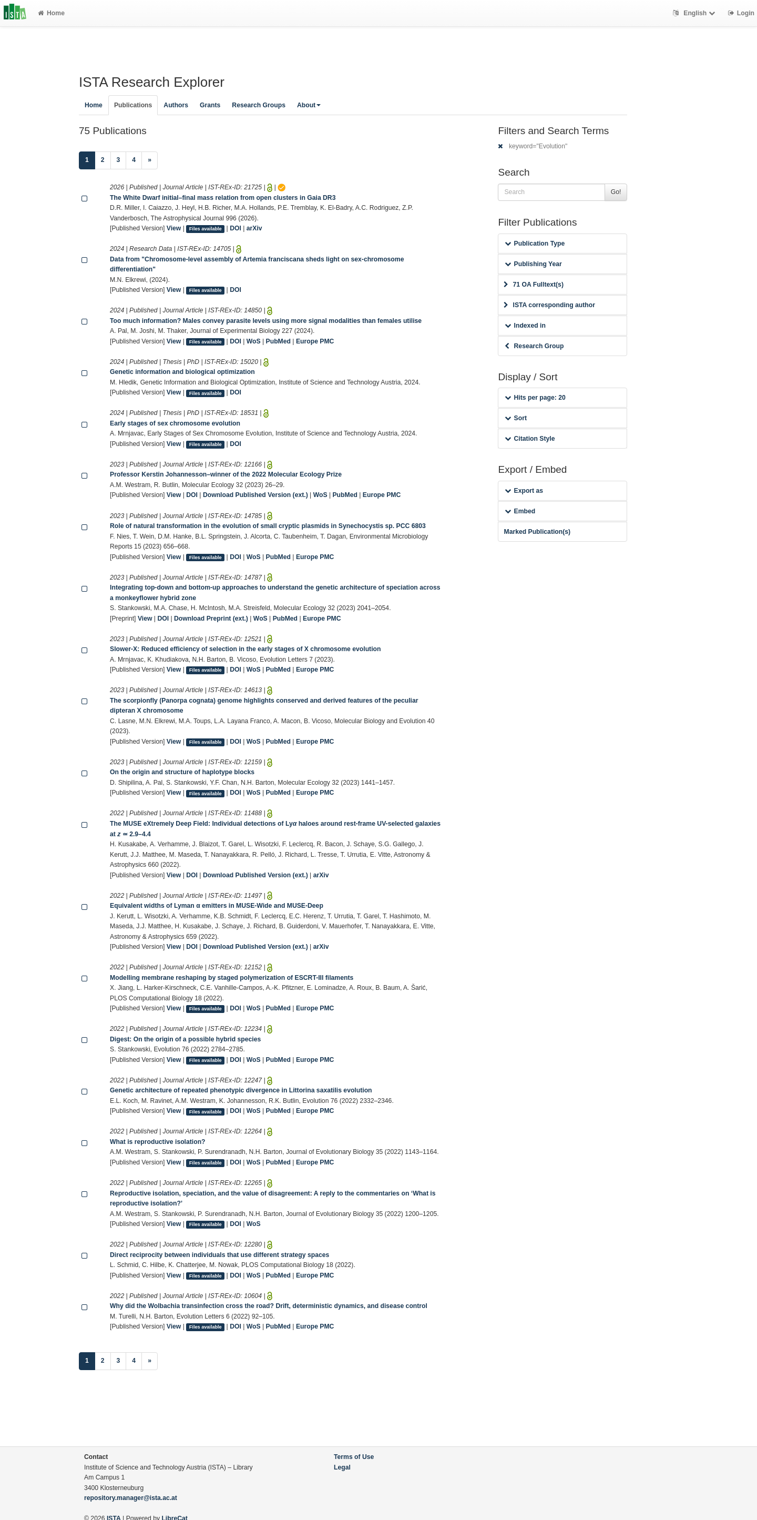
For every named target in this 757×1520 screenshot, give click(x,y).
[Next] (149, 160)
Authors (175, 105)
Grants (210, 105)
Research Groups (258, 105)
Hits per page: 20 (535, 397)
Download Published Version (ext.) (255, 495)
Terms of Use (354, 1457)
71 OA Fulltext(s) (533, 284)
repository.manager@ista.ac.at (130, 1498)
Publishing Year (533, 264)
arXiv (254, 228)
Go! (616, 192)
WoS (254, 341)
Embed (520, 511)
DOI (235, 228)
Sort (515, 418)
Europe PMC (315, 341)
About (309, 105)
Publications (133, 105)
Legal (342, 1467)
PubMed (278, 341)
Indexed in (525, 325)
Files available (205, 228)
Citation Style (530, 438)
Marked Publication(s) (537, 531)
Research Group (534, 346)
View (174, 228)
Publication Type (535, 243)
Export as (524, 490)
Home (51, 13)
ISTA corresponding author (549, 305)
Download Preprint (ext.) (211, 618)
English (695, 13)
